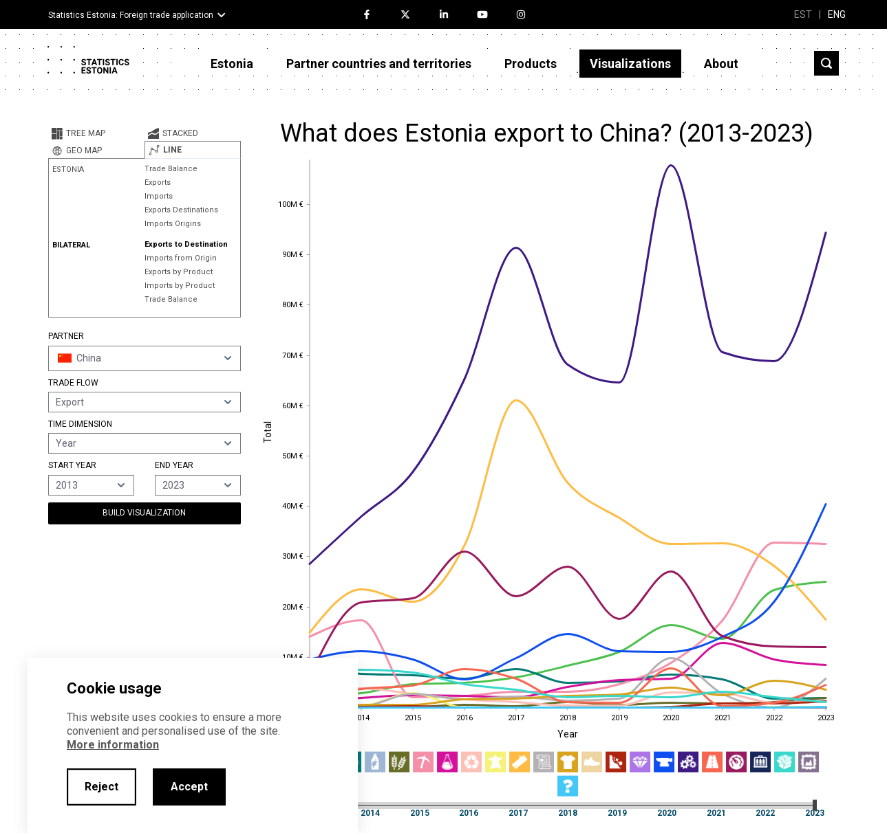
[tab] (96, 133)
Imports (159, 196)
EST (803, 14)
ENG (837, 14)
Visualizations (630, 63)
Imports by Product (180, 285)
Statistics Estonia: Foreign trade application (130, 15)
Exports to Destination (186, 244)
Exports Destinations (181, 210)
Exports (158, 182)
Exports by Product (179, 271)
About (721, 63)
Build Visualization (144, 513)
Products (530, 63)
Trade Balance (171, 168)
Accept (189, 786)
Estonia (232, 63)
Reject (101, 786)
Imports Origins (173, 223)
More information (113, 744)
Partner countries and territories (378, 63)
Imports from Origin (181, 258)
